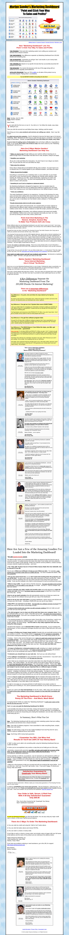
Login (45, 929)
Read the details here (47, 789)
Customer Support (41, 42)
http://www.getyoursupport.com (16, 845)
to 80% (34, 72)
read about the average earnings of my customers (34, 251)
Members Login (58, 42)
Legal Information (26, 929)
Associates (41, 929)
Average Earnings (50, 42)
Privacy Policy (34, 929)
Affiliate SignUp (32, 42)
